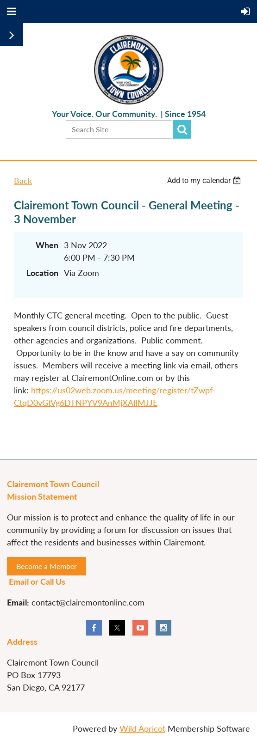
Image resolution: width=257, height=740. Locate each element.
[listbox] (205, 180)
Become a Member (46, 566)
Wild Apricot (142, 728)
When (47, 245)
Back (23, 181)
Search (182, 129)
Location (42, 273)
